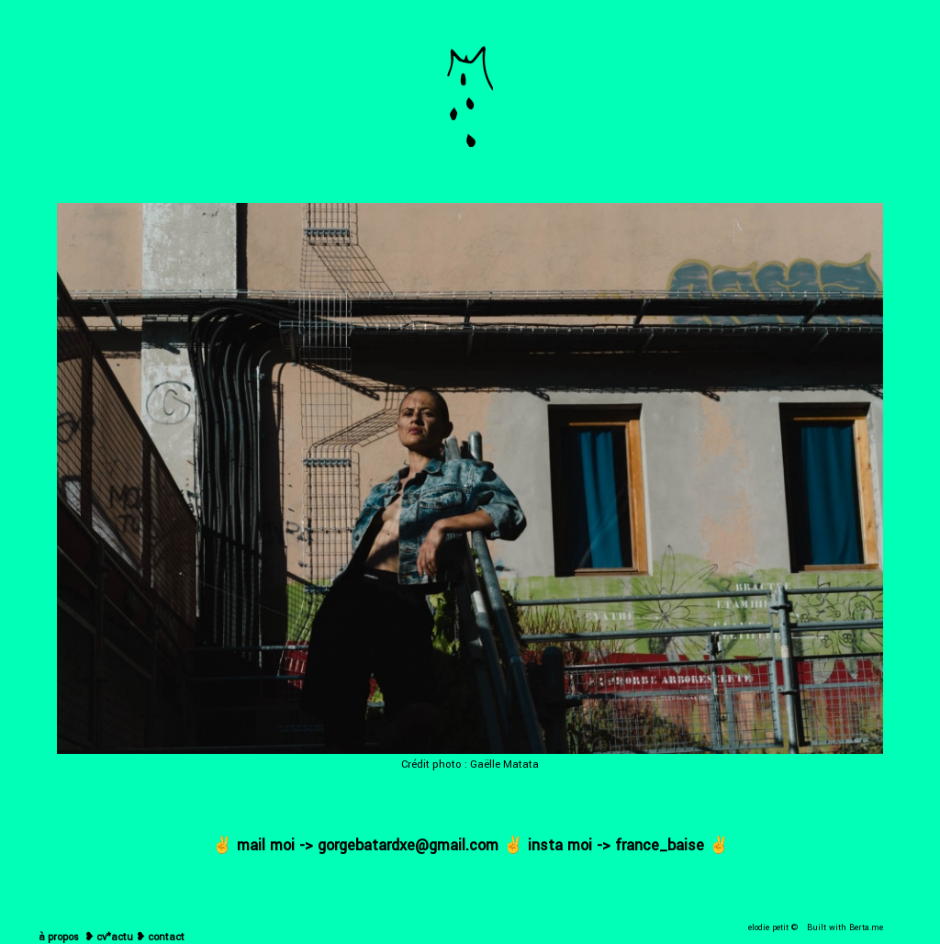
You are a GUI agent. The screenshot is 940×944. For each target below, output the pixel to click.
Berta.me (866, 928)
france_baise (659, 845)
